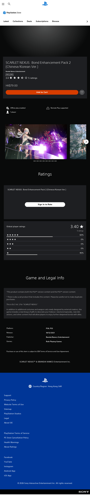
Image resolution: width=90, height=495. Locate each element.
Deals (29, 21)
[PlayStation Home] (45, 4)
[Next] (86, 141)
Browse (55, 21)
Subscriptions (42, 21)
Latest (6, 21)
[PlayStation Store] (12, 12)
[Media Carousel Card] (36, 141)
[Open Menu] (3, 4)
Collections (18, 21)
